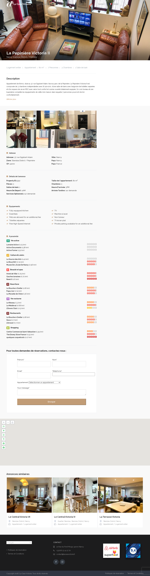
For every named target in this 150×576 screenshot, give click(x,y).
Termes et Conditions (16, 554)
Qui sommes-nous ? (66, 4)
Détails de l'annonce (15, 176)
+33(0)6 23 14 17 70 (63, 550)
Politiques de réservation (17, 550)
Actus (90, 4)
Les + (81, 4)
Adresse (11, 153)
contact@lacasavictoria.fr (65, 554)
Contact (101, 4)
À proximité (12, 236)
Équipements (13, 206)
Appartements (47, 4)
